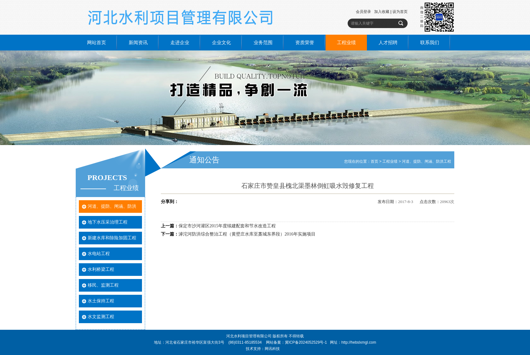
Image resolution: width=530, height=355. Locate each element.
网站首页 (96, 42)
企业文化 (221, 42)
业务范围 (263, 42)
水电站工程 (99, 253)
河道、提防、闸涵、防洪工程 (426, 161)
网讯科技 (272, 348)
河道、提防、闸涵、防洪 (112, 206)
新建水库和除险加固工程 (112, 238)
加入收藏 (381, 11)
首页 (374, 161)
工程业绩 (346, 42)
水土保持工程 (101, 301)
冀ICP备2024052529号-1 (306, 342)
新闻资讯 (138, 42)
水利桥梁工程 (101, 269)
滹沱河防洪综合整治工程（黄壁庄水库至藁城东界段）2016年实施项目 (247, 234)
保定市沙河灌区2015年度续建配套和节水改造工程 (227, 226)
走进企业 (179, 42)
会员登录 (363, 11)
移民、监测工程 (103, 285)
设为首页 (400, 11)
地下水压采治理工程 (107, 222)
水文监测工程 (101, 316)
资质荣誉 (304, 42)
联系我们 (429, 42)
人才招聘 (388, 42)
